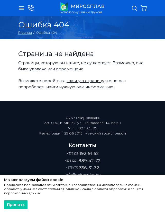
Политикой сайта (77, 189)
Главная (25, 33)
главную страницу (85, 80)
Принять (16, 204)
